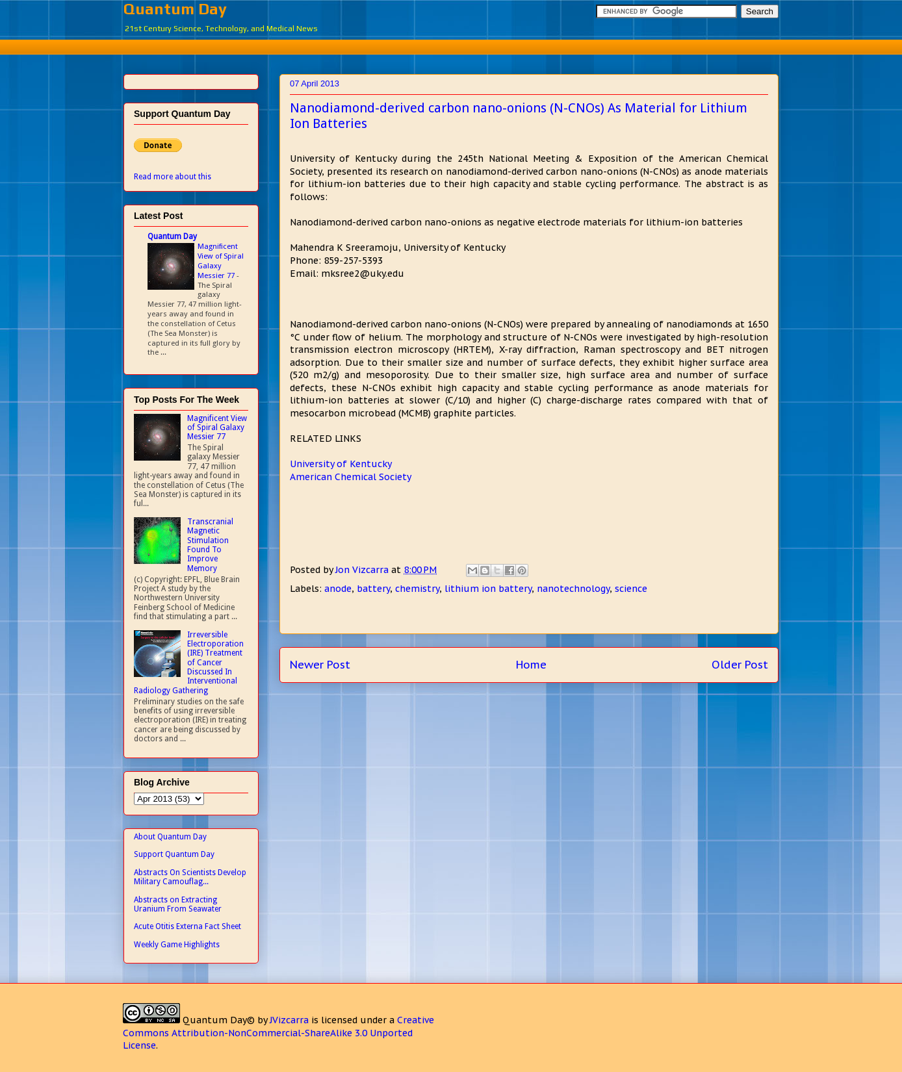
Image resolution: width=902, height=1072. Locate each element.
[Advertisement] (451, 45)
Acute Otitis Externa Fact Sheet (187, 926)
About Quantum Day (170, 836)
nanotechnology (573, 588)
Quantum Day (175, 9)
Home (531, 664)
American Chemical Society (350, 477)
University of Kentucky (341, 464)
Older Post (740, 664)
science (631, 588)
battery (373, 588)
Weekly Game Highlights (177, 944)
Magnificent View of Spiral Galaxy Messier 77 (221, 260)
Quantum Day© (219, 1020)
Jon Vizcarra (363, 570)
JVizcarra (289, 1020)
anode (338, 588)
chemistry (417, 588)
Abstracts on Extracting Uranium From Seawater (178, 904)
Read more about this (172, 176)
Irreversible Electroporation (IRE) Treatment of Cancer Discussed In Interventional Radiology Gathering (189, 662)
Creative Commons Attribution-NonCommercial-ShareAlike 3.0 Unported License (278, 1032)
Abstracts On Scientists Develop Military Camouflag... (190, 877)
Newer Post (320, 664)
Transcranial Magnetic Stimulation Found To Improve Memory (210, 545)
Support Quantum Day (174, 854)
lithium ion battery (488, 588)
